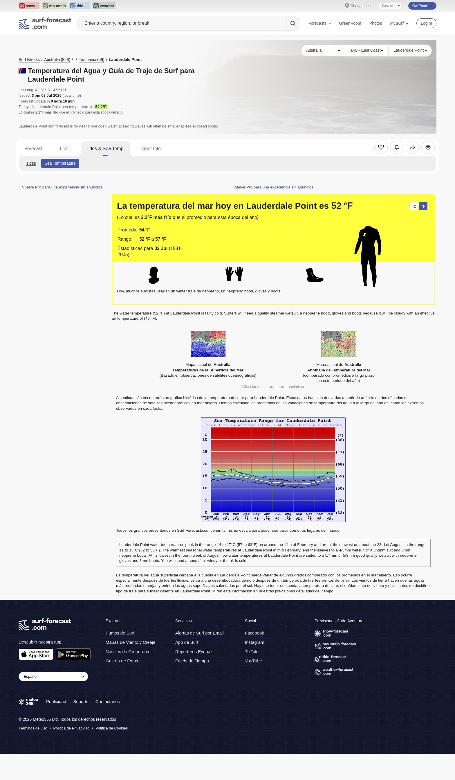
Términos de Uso (33, 728)
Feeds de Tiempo (192, 660)
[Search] (293, 23)
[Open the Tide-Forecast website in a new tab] (79, 5)
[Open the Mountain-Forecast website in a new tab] (54, 5)
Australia (57, 59)
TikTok (251, 651)
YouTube (253, 660)
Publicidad (56, 701)
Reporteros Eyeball (193, 651)
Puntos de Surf (120, 632)
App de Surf (186, 642)
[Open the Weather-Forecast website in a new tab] (104, 5)
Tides (31, 163)
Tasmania (91, 59)
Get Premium (422, 6)
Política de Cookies (111, 728)
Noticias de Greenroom (128, 651)
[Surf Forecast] (45, 23)
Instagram (254, 642)
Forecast (33, 148)
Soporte (81, 701)
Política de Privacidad (71, 728)
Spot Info (151, 148)
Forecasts (319, 23)
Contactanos (107, 701)
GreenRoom (350, 23)
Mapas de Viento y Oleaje (131, 642)
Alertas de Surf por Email (199, 632)
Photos (375, 23)
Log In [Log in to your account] (426, 23)
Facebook (254, 632)
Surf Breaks (29, 59)
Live (64, 148)
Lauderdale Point (125, 59)
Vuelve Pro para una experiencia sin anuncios (62, 187)
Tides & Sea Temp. (105, 148)
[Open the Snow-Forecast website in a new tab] (29, 5)
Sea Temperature (60, 163)
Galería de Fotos (122, 660)
